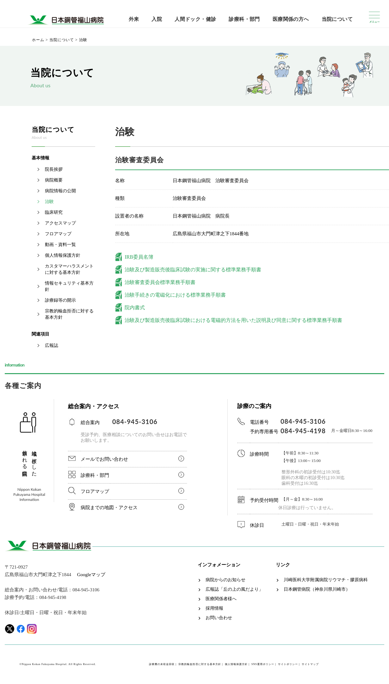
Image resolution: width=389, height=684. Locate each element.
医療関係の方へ (291, 19)
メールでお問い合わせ (104, 459)
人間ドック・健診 (195, 19)
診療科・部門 (244, 19)
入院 (156, 19)
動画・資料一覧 (60, 244)
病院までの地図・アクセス (109, 507)
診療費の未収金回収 (162, 664)
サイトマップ (310, 664)
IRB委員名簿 (139, 257)
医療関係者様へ (221, 599)
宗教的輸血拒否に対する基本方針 (69, 314)
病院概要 (54, 180)
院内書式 (135, 307)
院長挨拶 (54, 169)
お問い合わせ (219, 618)
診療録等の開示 (60, 300)
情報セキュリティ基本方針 (69, 286)
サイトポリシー (288, 664)
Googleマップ (91, 574)
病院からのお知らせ (225, 580)
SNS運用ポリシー (262, 664)
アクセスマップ (60, 223)
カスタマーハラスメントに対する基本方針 (69, 269)
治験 (49, 201)
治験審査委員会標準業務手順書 (160, 282)
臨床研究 (54, 212)
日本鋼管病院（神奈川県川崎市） (317, 589)
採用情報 (214, 608)
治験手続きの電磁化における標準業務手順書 (175, 295)
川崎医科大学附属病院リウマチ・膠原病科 (326, 580)
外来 (134, 19)
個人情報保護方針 (62, 255)
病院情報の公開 (60, 190)
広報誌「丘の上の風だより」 (234, 589)
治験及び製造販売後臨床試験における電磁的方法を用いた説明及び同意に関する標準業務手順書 (233, 320)
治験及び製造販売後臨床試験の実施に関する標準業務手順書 (193, 269)
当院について (337, 19)
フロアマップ (58, 233)
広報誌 (51, 345)
